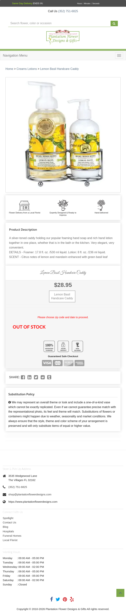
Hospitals (8, 531)
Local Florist (10, 540)
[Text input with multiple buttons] (59, 23)
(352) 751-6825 (68, 11)
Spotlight (8, 518)
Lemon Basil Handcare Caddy (59, 68)
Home (9, 68)
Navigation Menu (15, 55)
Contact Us (9, 522)
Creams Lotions (27, 68)
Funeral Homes (12, 535)
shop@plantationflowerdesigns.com (29, 494)
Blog (5, 526)
